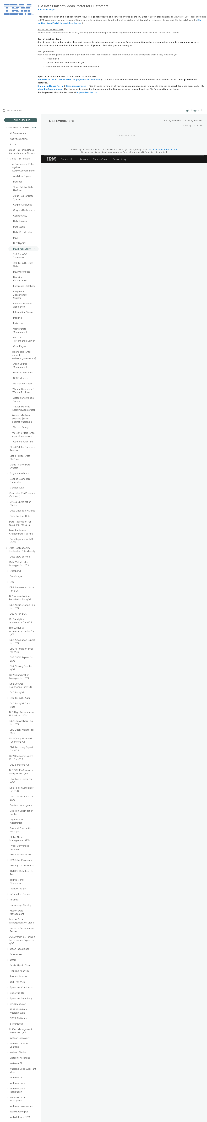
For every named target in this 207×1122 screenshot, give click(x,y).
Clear (33, 127)
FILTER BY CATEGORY (17, 127)
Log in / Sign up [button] (193, 110)
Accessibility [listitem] (119, 159)
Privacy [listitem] (84, 159)
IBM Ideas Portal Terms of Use (162, 149)
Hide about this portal (48, 9)
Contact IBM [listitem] (68, 159)
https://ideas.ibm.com (71, 23)
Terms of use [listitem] (100, 159)
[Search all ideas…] (24, 110)
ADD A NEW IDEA (20, 120)
